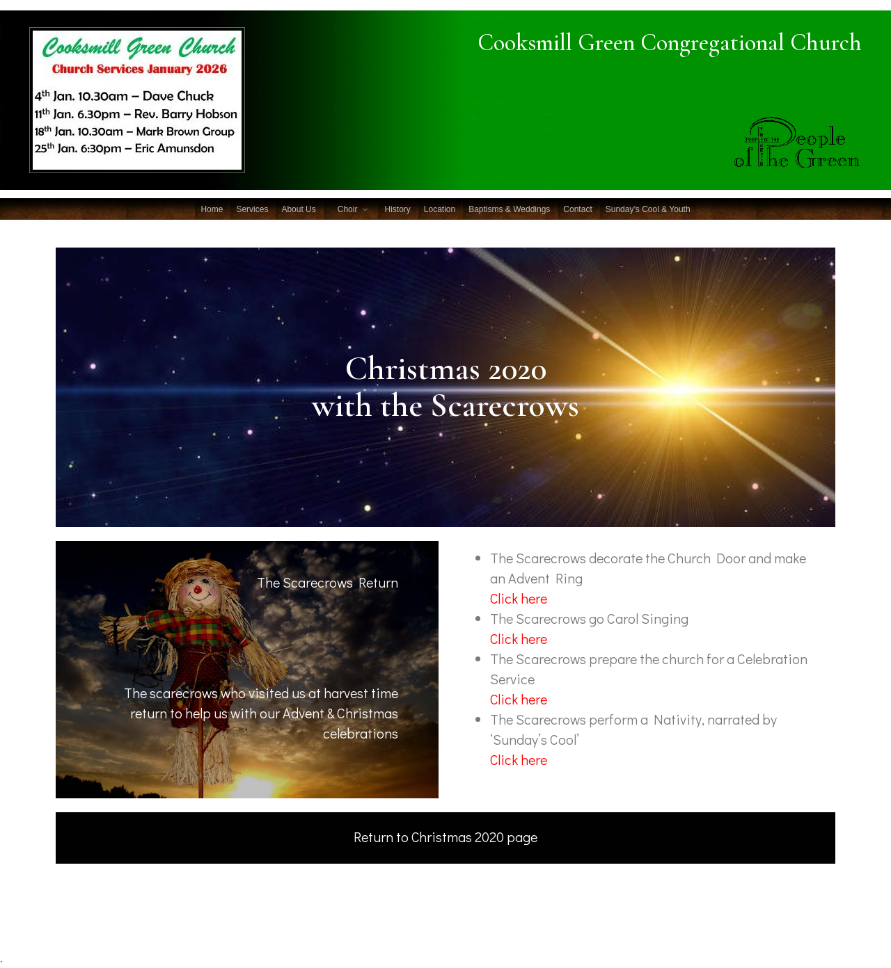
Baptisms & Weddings (509, 209)
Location (439, 209)
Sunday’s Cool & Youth (648, 209)
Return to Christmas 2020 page (446, 837)
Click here (519, 759)
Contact (577, 209)
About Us (298, 209)
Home (211, 209)
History (397, 209)
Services (252, 209)
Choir (348, 209)
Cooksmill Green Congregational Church (662, 42)
